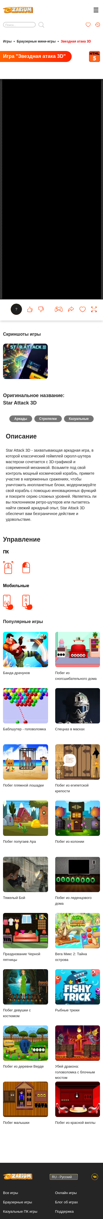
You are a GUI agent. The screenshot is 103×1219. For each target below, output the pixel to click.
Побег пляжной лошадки (25, 765)
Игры (7, 41)
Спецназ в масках (77, 709)
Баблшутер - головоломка (25, 709)
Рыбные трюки (77, 990)
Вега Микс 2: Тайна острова (77, 937)
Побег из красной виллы (77, 1103)
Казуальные (79, 419)
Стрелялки (48, 419)
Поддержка (64, 1211)
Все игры (10, 1193)
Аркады (20, 419)
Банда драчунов (25, 653)
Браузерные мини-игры (36, 41)
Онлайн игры (66, 1193)
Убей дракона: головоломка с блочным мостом (77, 1052)
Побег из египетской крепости (77, 768)
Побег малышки (25, 1103)
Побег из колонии (77, 822)
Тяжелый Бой (25, 878)
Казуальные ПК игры (20, 1211)
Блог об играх (66, 1202)
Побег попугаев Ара (25, 822)
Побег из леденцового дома (77, 881)
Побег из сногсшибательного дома (77, 656)
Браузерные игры (17, 1202)
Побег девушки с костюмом (25, 993)
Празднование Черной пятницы (25, 937)
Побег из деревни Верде (25, 1046)
